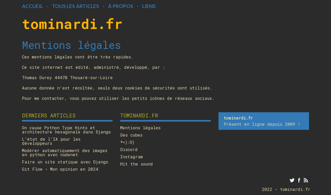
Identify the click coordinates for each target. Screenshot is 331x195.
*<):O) (127, 142)
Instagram (131, 157)
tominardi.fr (72, 23)
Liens (149, 6)
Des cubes (131, 135)
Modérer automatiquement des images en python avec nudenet (64, 152)
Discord (129, 149)
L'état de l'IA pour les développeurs (51, 141)
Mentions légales (140, 128)
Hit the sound (136, 164)
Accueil (32, 6)
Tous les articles (75, 6)
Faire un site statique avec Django (65, 162)
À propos (120, 6)
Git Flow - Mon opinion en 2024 (60, 169)
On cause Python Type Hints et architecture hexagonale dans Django (66, 130)
